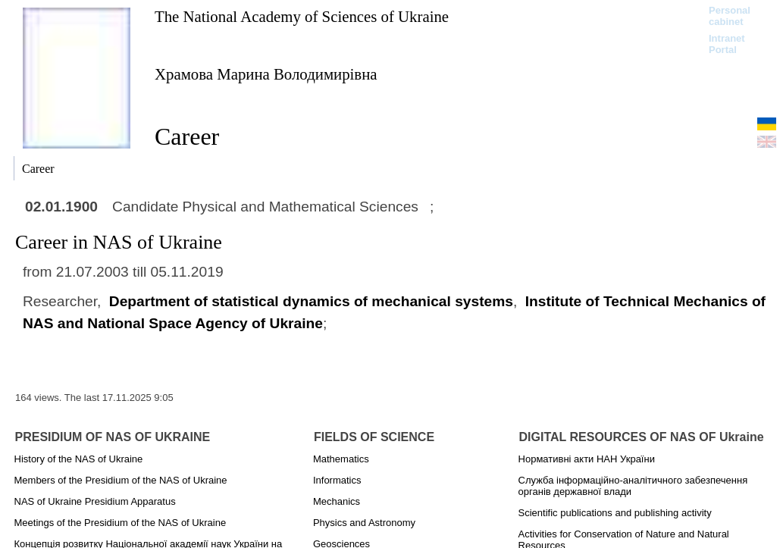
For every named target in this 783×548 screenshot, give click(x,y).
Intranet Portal (727, 44)
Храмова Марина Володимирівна (266, 74)
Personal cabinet (729, 16)
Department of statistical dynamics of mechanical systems (311, 301)
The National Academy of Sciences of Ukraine (302, 16)
